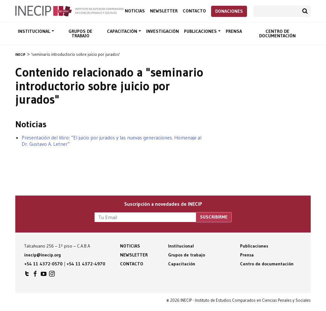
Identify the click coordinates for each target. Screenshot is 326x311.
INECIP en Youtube (43, 275)
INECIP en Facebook (35, 275)
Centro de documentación (277, 33)
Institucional (35, 31)
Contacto (194, 11)
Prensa (234, 31)
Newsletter (164, 11)
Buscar (305, 11)
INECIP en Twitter (27, 275)
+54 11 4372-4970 (86, 264)
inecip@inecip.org (42, 255)
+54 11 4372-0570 (43, 264)
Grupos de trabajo (80, 33)
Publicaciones (201, 31)
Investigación (162, 31)
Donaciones (229, 11)
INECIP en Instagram (52, 275)
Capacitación (122, 31)
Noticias (135, 11)
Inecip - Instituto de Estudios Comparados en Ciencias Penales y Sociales (69, 10)
